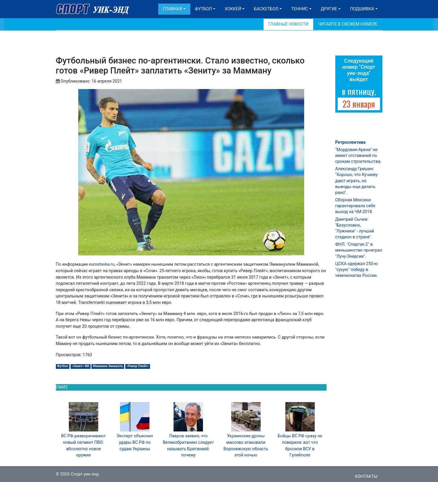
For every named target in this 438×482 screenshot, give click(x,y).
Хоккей (233, 8)
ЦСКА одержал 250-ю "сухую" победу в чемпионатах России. (356, 269)
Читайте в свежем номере (348, 24)
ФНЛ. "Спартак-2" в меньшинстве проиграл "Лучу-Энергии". (358, 250)
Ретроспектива (350, 142)
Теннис (299, 8)
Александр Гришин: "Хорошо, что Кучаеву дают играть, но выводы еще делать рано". (356, 180)
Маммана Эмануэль (108, 366)
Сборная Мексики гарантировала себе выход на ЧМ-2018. (355, 206)
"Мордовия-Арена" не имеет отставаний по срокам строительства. (358, 155)
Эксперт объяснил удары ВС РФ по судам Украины (134, 442)
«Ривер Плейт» (137, 366)
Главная (172, 8)
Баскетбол (266, 8)
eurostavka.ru (101, 264)
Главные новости (288, 24)
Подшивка (362, 8)
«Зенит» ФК (80, 366)
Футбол (203, 8)
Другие (329, 8)
